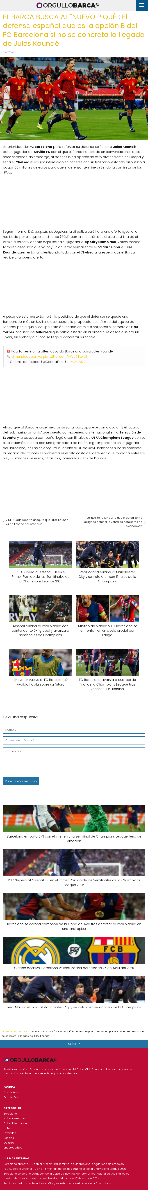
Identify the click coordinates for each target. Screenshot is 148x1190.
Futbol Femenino (14, 1118)
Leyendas (10, 1133)
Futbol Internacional (16, 1123)
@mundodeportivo (26, 356)
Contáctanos (12, 1092)
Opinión (9, 1143)
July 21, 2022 (76, 361)
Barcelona (10, 1113)
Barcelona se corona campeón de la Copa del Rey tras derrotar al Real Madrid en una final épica (66, 1173)
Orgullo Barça (12, 1097)
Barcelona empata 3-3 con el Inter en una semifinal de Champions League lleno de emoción (64, 1164)
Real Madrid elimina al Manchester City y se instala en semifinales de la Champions (57, 1183)
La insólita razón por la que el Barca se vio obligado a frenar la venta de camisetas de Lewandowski (113, 522)
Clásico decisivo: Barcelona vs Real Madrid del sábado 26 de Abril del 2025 (51, 1178)
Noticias (9, 1138)
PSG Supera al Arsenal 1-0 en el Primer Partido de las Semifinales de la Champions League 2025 (65, 1169)
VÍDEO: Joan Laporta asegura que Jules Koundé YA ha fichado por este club (37, 522)
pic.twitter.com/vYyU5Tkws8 (65, 356)
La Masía (9, 1128)
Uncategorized (13, 1147)
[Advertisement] (74, 200)
